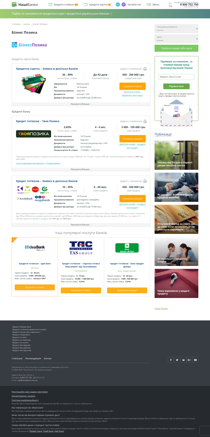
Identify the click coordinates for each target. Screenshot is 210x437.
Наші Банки (161, 308)
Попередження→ (53, 163)
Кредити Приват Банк (21, 327)
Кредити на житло (20, 342)
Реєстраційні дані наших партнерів (30, 391)
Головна (16, 24)
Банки (26, 24)
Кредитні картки (100, 4)
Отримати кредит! (133, 138)
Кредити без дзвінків (21, 348)
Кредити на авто (19, 337)
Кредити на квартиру (21, 340)
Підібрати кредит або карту (176, 48)
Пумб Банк (48, 431)
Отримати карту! (132, 86)
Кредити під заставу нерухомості (26, 332)
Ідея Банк (59, 431)
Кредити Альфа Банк (21, 334)
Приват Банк (35, 431)
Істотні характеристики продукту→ (31, 163)
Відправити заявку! (34, 287)
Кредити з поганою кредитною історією (29, 329)
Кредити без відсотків (21, 350)
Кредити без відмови (21, 345)
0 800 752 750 (189, 4)
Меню (156, 4)
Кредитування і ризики (23, 396)
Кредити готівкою (66, 4)
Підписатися (176, 86)
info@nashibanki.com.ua (27, 380)
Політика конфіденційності (25, 400)
